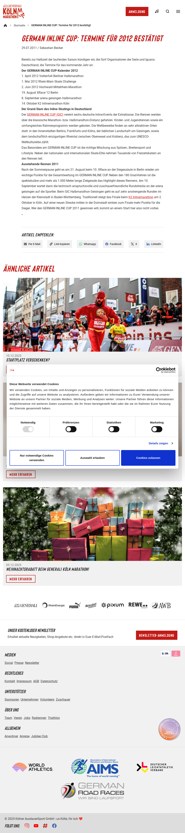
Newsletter (32, 663)
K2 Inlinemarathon (141, 197)
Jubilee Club (39, 736)
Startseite (19, 25)
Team (8, 718)
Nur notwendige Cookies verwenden (37, 458)
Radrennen (39, 718)
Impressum (24, 681)
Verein (18, 718)
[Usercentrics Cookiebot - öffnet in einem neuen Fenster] (158, 370)
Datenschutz (49, 681)
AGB (36, 681)
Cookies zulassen (148, 457)
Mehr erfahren (21, 474)
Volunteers (47, 699)
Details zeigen (158, 443)
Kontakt (10, 681)
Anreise (25, 736)
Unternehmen (30, 699)
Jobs (27, 718)
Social (9, 663)
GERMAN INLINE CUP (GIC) (45, 114)
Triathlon (54, 718)
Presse (18, 663)
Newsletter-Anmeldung (156, 635)
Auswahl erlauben (92, 457)
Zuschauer (63, 699)
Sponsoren (12, 699)
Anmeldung (137, 11)
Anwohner (11, 736)
